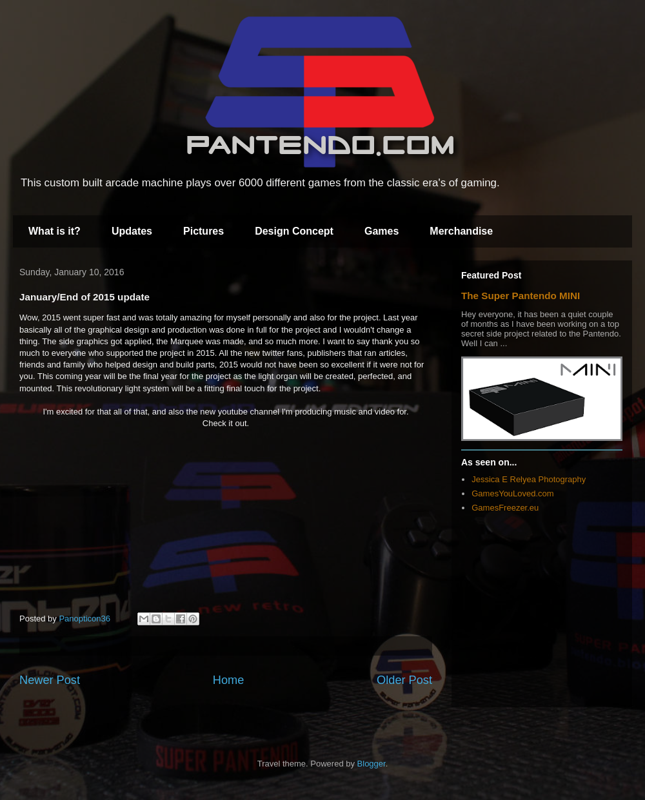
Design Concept (294, 231)
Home (228, 680)
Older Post (404, 680)
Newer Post (49, 680)
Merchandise (461, 231)
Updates (132, 231)
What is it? (54, 231)
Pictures (203, 231)
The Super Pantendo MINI (520, 295)
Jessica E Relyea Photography (528, 479)
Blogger (371, 763)
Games (381, 231)
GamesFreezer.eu (505, 507)
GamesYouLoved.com (512, 493)
